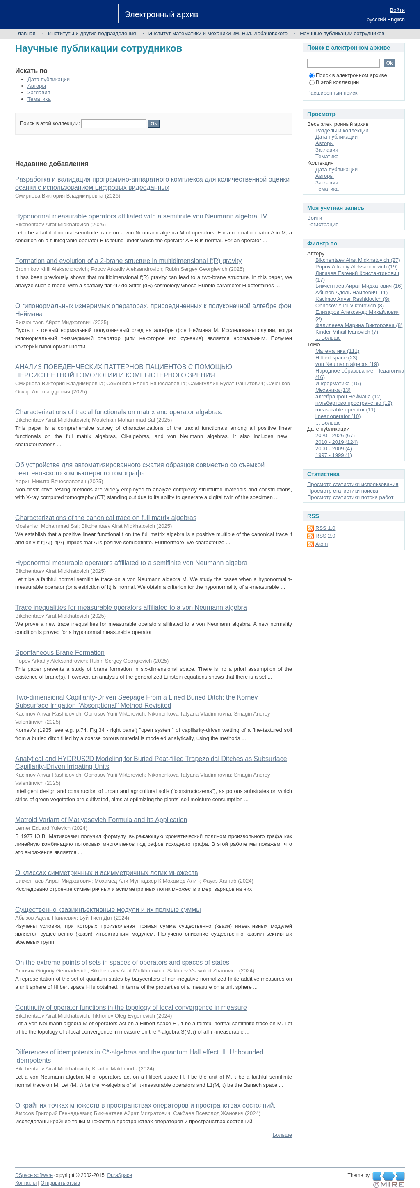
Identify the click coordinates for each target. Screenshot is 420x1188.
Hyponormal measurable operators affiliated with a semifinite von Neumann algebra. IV (141, 216)
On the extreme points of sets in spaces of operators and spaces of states (122, 962)
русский (376, 19)
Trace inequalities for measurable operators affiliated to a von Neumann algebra (131, 607)
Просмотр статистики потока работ (350, 497)
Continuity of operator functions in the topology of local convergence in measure (131, 1007)
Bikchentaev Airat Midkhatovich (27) (357, 260)
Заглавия (38, 92)
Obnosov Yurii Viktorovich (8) (349, 305)
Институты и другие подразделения (92, 33)
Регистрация (322, 224)
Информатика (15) (338, 383)
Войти (397, 10)
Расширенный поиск (332, 93)
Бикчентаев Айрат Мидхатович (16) (359, 286)
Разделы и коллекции (342, 130)
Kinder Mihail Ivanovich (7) (346, 332)
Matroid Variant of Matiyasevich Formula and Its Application (101, 819)
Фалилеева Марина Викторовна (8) (358, 325)
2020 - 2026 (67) (335, 435)
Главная (25, 33)
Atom (321, 544)
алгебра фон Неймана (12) (348, 396)
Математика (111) (337, 351)
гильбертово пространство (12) (353, 403)
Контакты (26, 1183)
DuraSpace (119, 1175)
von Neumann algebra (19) (347, 364)
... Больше (328, 338)
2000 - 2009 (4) (333, 448)
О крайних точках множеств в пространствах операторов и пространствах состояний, (145, 1105)
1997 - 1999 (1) (333, 455)
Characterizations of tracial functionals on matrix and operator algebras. (119, 412)
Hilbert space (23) (336, 357)
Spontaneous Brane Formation (60, 652)
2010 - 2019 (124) (336, 442)
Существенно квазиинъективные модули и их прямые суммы (108, 909)
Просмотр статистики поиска (342, 491)
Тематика (39, 99)
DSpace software (34, 1175)
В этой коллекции (334, 82)
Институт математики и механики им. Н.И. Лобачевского (218, 33)
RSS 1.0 (325, 528)
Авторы (36, 86)
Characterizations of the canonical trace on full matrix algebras (105, 517)
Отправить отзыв (60, 1183)
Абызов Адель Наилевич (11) (351, 292)
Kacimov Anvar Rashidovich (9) (352, 299)
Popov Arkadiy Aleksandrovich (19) (356, 266)
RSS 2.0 (325, 536)
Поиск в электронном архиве (348, 75)
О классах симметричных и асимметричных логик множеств (106, 872)
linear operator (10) (338, 416)
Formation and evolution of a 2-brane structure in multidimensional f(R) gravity (128, 260)
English (396, 19)
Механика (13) (333, 390)
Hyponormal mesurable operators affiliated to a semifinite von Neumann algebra (131, 562)
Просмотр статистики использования (352, 484)
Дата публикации (48, 79)
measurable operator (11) (345, 410)
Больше (282, 1135)
